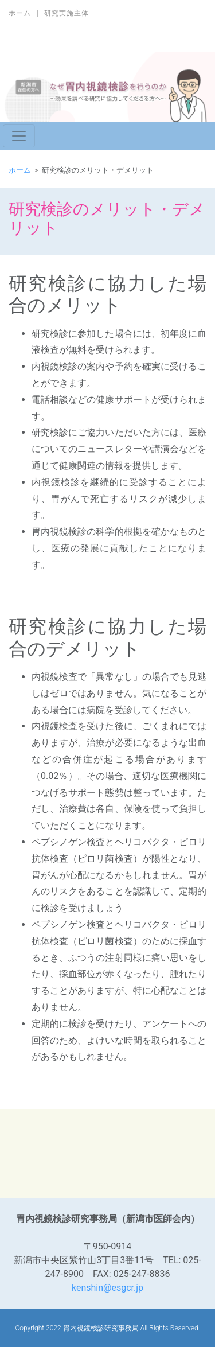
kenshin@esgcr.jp (107, 1287)
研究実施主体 (66, 13)
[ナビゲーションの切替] (19, 135)
